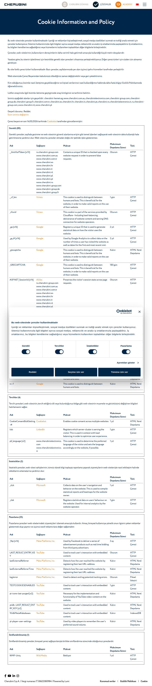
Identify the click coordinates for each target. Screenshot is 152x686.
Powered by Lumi (61, 681)
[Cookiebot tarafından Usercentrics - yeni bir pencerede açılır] (119, 311)
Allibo (39, 279)
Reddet (32, 372)
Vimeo (39, 197)
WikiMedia (41, 655)
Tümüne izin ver (119, 372)
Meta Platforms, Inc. (45, 541)
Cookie (144, 681)
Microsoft (40, 485)
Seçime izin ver (76, 372)
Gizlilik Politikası (128, 681)
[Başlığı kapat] (139, 312)
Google (39, 227)
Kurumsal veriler (108, 681)
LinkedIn (40, 429)
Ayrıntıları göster (126, 362)
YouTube (40, 552)
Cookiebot (52, 121)
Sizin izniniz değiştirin (18, 114)
